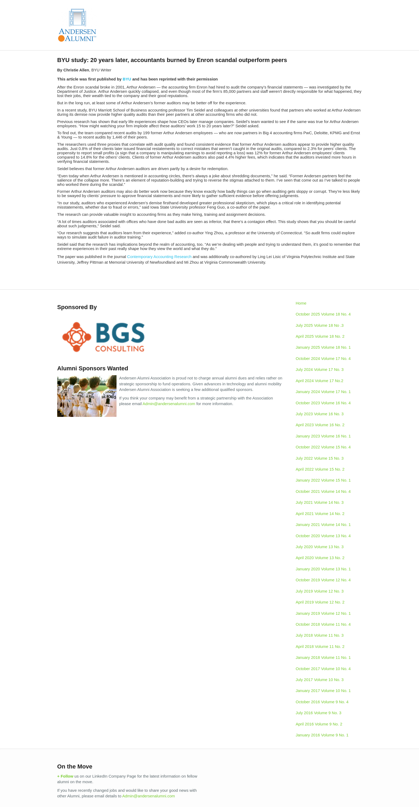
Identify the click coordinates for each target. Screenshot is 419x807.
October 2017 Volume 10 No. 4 (323, 668)
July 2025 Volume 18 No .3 (320, 325)
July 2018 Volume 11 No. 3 (320, 635)
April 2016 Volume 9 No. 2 (319, 724)
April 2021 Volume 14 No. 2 (320, 513)
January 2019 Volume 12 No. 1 (323, 613)
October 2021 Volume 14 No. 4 (323, 491)
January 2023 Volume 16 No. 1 (323, 436)
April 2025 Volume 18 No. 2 (320, 336)
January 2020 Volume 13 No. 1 (323, 569)
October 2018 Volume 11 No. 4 (323, 624)
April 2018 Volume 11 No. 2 (320, 646)
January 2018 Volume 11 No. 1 (323, 657)
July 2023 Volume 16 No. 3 (320, 414)
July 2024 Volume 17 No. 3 (320, 369)
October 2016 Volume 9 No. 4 (322, 702)
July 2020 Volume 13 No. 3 (320, 546)
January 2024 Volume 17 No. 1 (323, 391)
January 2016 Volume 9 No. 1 (322, 735)
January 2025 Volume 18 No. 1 (323, 347)
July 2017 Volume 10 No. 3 (320, 679)
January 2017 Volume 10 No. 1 (323, 690)
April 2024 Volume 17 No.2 (319, 380)
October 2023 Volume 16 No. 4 (323, 403)
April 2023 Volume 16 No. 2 (320, 424)
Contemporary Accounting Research (159, 256)
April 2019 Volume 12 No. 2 (320, 602)
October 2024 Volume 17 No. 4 (323, 358)
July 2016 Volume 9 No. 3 (319, 712)
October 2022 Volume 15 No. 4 (323, 447)
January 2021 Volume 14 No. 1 (323, 524)
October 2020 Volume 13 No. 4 (323, 535)
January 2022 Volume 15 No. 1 (323, 480)
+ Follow (65, 776)
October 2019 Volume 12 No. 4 (323, 580)
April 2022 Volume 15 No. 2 (320, 469)
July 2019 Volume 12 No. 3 (320, 591)
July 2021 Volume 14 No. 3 (320, 502)
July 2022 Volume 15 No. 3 (320, 458)
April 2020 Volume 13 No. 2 (320, 557)
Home (301, 303)
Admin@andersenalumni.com (169, 403)
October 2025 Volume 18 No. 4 (323, 314)
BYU (127, 79)
